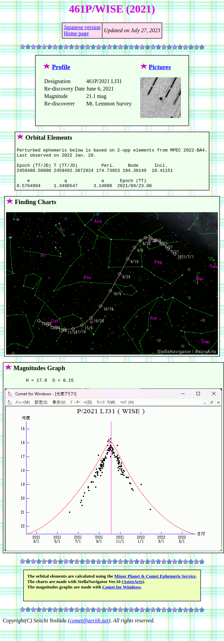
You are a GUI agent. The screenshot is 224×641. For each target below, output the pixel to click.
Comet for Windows (121, 596)
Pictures (160, 67)
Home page (76, 33)
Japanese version (82, 27)
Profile (61, 67)
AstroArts (133, 590)
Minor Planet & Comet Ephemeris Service (155, 585)
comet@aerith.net (89, 630)
